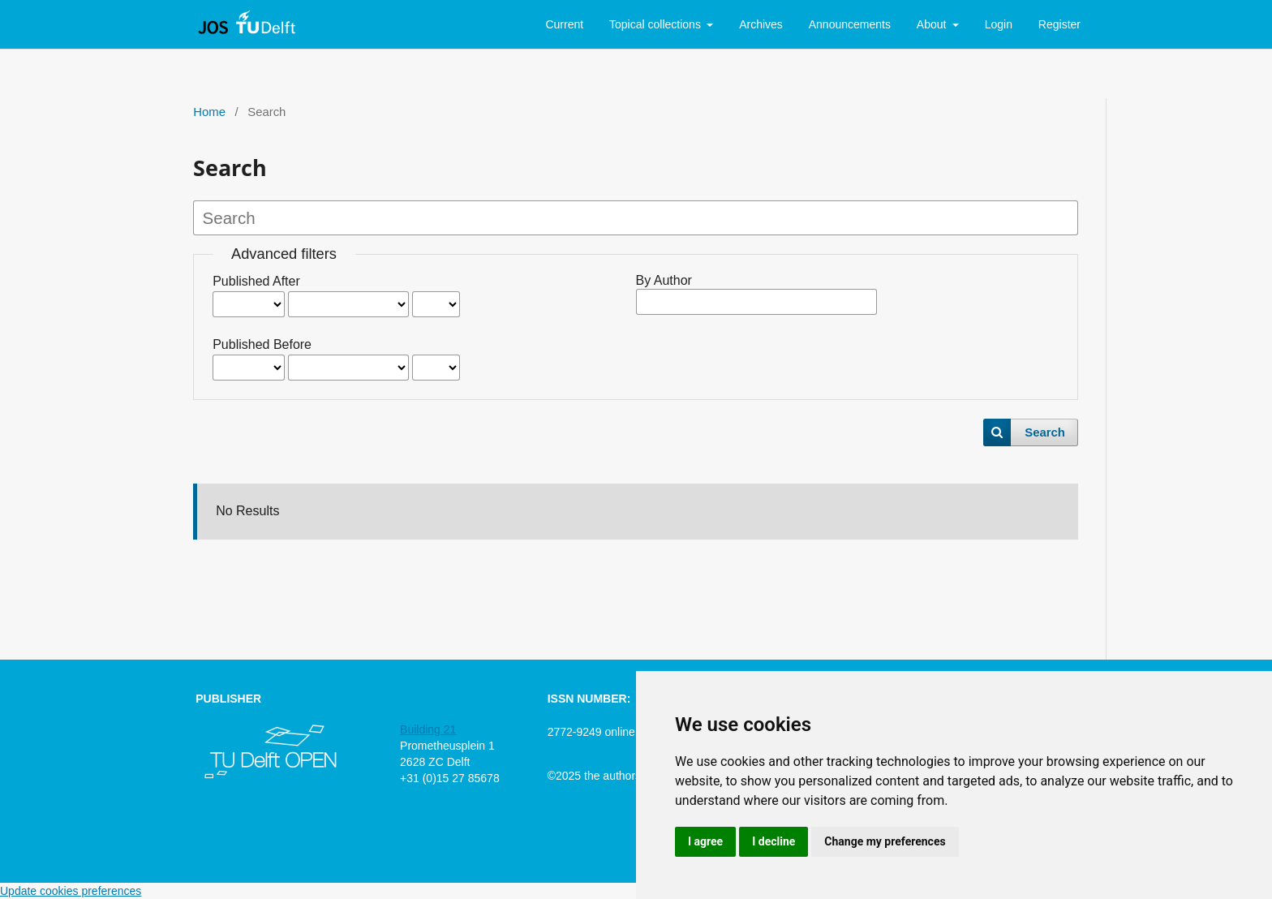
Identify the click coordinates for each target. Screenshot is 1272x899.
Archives (761, 24)
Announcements (850, 24)
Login (998, 24)
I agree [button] (705, 841)
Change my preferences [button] (884, 841)
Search (1045, 432)
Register (1059, 24)
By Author (664, 280)
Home (209, 111)
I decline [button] (773, 841)
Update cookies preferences (70, 890)
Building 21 (428, 729)
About (933, 24)
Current (564, 24)
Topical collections (656, 24)
